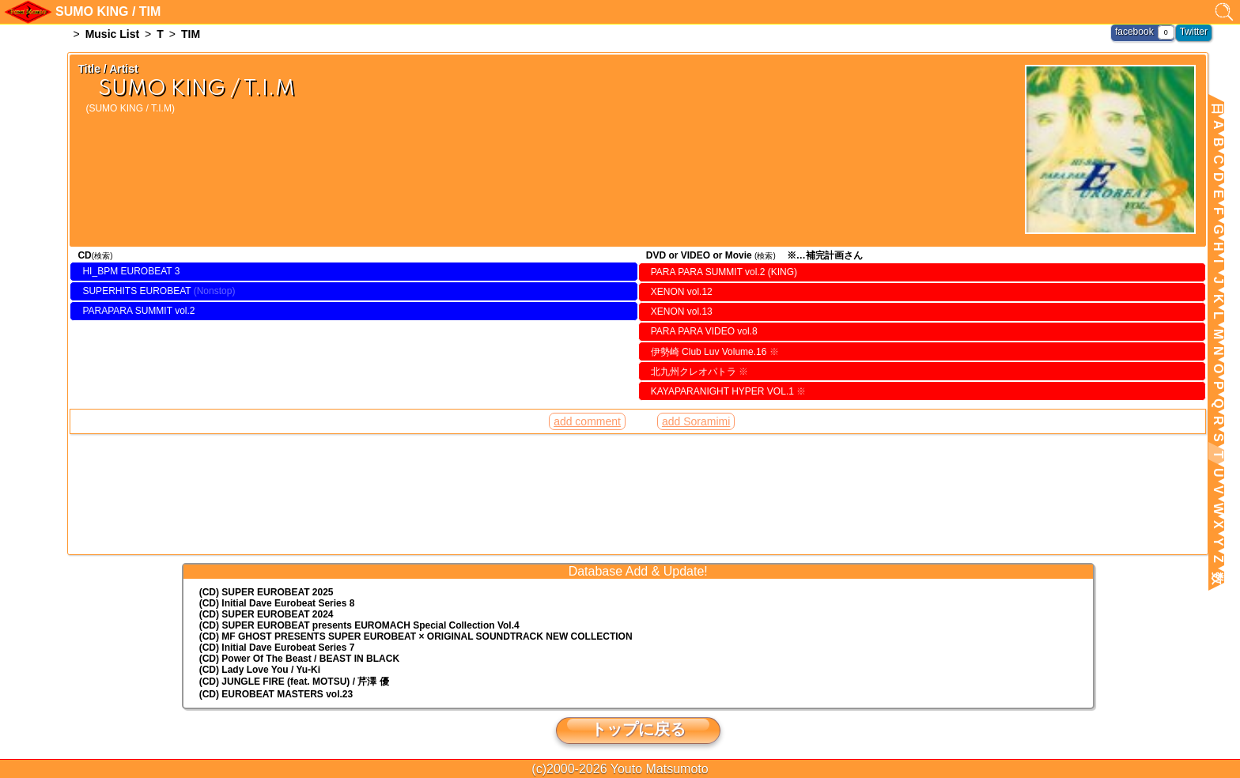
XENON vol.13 (682, 311)
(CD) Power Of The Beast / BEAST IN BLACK (299, 658)
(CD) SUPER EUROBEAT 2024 (266, 614)
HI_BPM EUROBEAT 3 (131, 271)
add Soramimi (696, 421)
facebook (1134, 31)
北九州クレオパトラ (699, 371)
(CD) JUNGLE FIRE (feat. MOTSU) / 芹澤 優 (294, 681)
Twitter (1194, 31)
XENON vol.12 (682, 291)
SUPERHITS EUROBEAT (136, 290)
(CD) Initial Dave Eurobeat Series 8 (277, 603)
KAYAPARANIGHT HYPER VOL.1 (729, 391)
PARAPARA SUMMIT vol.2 (138, 310)
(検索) (102, 255)
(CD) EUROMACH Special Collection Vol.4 (359, 625)
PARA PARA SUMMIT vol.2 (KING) (724, 272)
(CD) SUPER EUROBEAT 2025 (266, 592)
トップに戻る (638, 729)
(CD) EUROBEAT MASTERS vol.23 (276, 694)
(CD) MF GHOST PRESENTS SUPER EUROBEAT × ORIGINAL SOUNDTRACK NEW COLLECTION (416, 636)
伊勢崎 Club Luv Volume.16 (715, 351)
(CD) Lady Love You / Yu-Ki (259, 669)
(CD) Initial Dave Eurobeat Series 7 (277, 647)
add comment (587, 421)
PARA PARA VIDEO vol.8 (704, 331)
